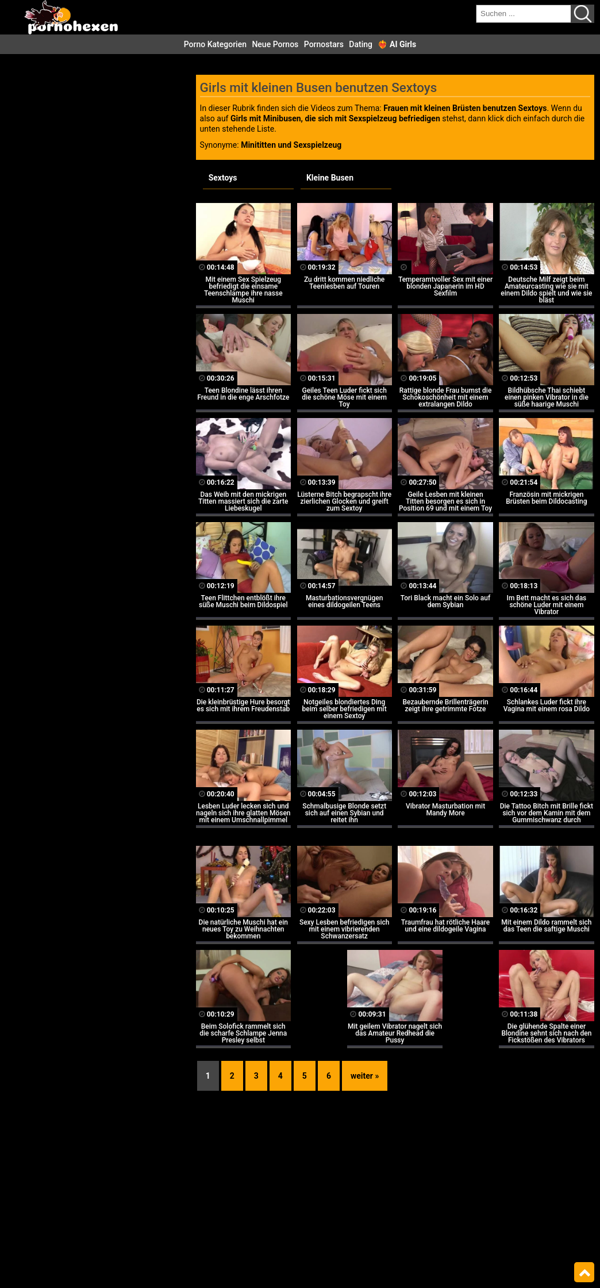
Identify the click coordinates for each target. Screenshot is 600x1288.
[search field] (523, 14)
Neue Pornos (275, 44)
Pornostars (324, 44)
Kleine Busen (329, 177)
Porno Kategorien (215, 44)
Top (584, 1272)
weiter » (365, 1075)
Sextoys (223, 177)
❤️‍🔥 (397, 44)
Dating (360, 44)
